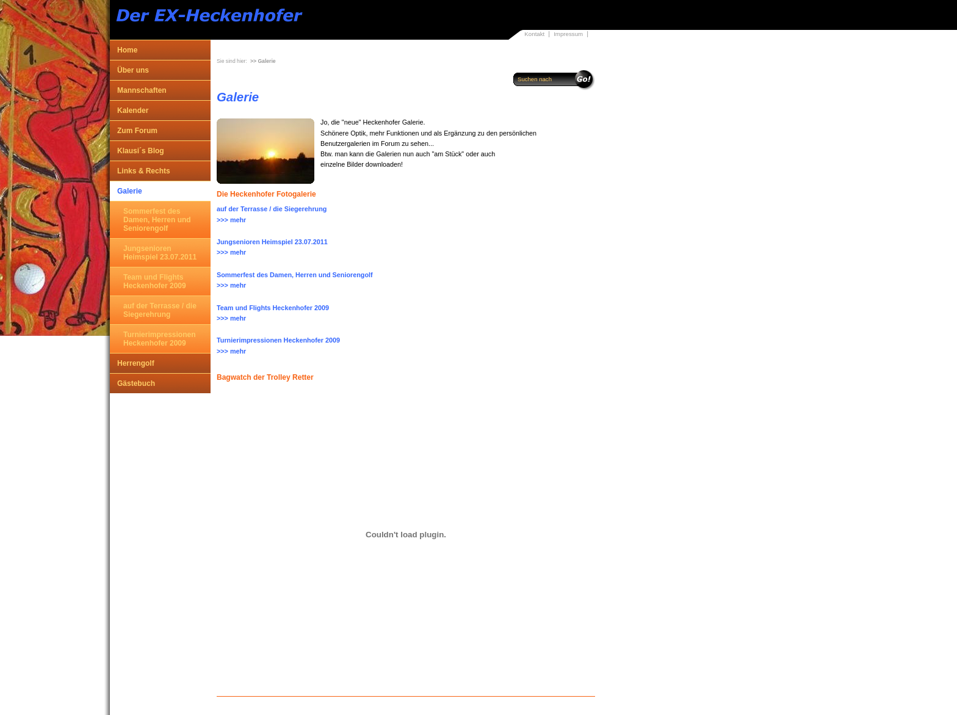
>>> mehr (231, 219)
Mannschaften (142, 90)
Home (127, 50)
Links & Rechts (143, 171)
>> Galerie (263, 61)
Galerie (129, 191)
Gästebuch (136, 383)
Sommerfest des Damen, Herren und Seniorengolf (157, 220)
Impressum (568, 34)
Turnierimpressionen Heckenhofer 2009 (159, 338)
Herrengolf (135, 363)
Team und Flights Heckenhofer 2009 (154, 281)
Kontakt (534, 34)
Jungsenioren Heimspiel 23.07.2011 (160, 252)
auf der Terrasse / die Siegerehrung (160, 310)
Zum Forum (137, 130)
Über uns (133, 70)
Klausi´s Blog (140, 151)
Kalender (132, 110)
